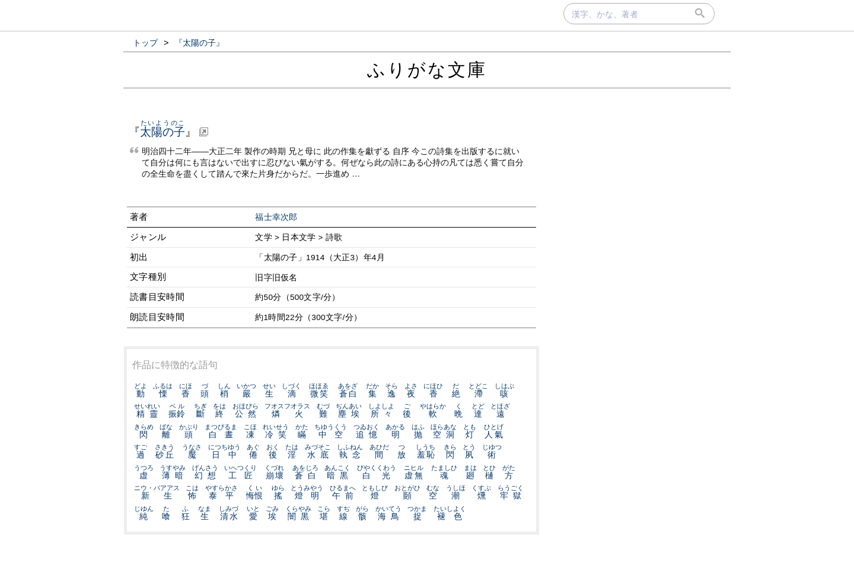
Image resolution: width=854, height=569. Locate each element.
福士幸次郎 (276, 217)
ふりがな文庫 (427, 69)
